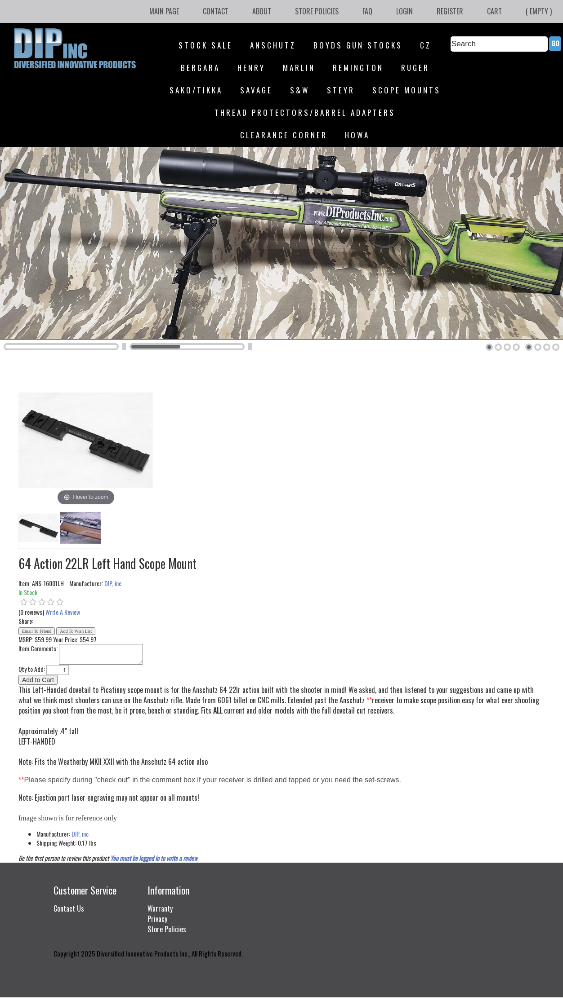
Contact (215, 11)
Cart (494, 11)
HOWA (357, 135)
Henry (251, 67)
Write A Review (62, 612)
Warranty (160, 908)
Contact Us (69, 908)
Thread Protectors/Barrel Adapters (304, 112)
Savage (256, 90)
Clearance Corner (283, 135)
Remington (358, 67)
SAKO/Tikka (196, 90)
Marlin (299, 67)
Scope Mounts (406, 90)
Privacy (157, 918)
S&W (299, 90)
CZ (425, 45)
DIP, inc (112, 583)
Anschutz (273, 45)
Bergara (200, 67)
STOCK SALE (205, 45)
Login (404, 11)
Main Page (164, 11)
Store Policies (317, 11)
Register (450, 11)
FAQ (367, 11)
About (261, 11)
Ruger (415, 67)
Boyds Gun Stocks (357, 45)
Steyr (341, 90)
